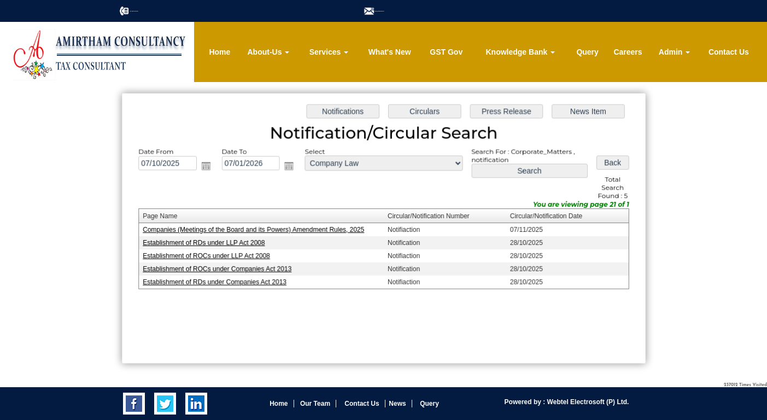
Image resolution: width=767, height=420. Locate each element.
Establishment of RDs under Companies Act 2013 (217, 281)
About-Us (268, 52)
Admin (674, 52)
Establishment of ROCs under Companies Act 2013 (219, 268)
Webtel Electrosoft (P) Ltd (586, 402)
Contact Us (729, 52)
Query (587, 52)
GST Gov (446, 52)
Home (219, 52)
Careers (627, 52)
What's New (389, 52)
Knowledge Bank (520, 52)
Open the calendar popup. (209, 167)
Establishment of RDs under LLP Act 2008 (206, 243)
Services (329, 52)
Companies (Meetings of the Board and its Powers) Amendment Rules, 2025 (255, 230)
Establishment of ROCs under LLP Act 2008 (209, 255)
